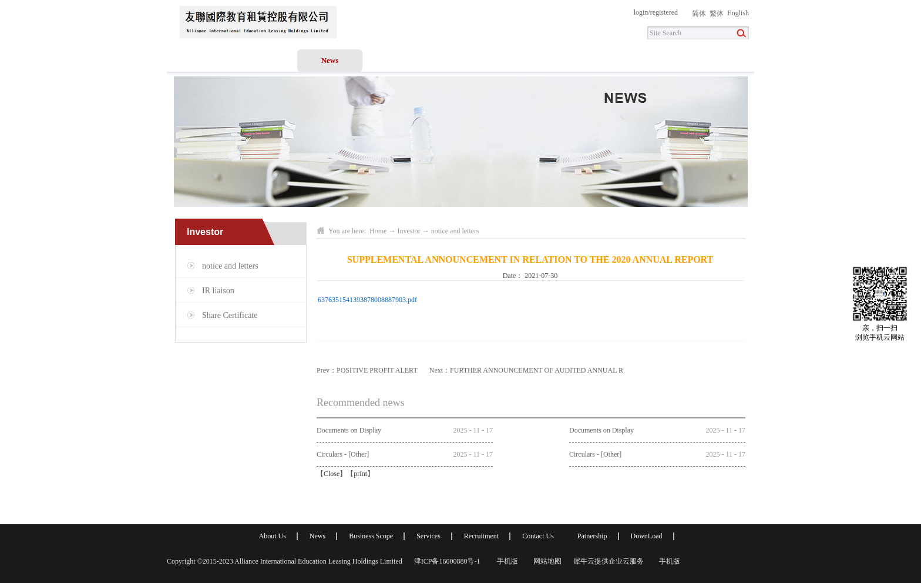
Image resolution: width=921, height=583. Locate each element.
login (641, 12)
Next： (526, 370)
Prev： (367, 370)
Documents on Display (349, 430)
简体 (699, 13)
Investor (408, 231)
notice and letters (455, 231)
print (360, 474)
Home (199, 60)
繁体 (717, 13)
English (738, 13)
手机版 (505, 561)
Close (332, 474)
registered (664, 12)
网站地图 (546, 561)
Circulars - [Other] (343, 454)
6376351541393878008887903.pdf (367, 300)
